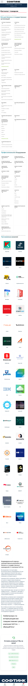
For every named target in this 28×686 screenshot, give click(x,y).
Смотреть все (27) (5, 66)
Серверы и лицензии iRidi (6, 32)
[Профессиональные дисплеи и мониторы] (20, 162)
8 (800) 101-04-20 (18, 4)
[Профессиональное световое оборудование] (7, 162)
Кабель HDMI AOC (4, 223)
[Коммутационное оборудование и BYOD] (7, 229)
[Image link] (13, 681)
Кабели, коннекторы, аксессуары (5, 219)
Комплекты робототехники (19, 48)
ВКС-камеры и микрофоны (6, 77)
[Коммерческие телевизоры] (20, 172)
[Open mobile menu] (2, 2)
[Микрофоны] (20, 116)
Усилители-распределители (6, 144)
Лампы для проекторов (18, 37)
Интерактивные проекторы (19, 27)
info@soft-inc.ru (13, 6)
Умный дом (3, 37)
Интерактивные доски (5, 50)
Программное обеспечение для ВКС (6, 80)
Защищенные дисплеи (18, 72)
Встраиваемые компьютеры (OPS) (6, 106)
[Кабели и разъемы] (20, 167)
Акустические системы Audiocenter (5, 91)
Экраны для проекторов (19, 31)
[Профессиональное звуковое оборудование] (20, 157)
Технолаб (16, 52)
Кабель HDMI (3, 221)
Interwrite (3, 134)
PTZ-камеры (3, 112)
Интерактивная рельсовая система (6, 55)
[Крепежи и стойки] (7, 172)
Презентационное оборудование (4, 73)
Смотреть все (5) (4, 138)
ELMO (2, 132)
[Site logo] (13, 1)
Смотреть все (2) (17, 39)
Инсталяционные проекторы (19, 25)
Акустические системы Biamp (7, 99)
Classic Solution (4, 124)
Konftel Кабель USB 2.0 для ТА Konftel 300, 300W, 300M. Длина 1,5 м (6, 215)
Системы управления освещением (5, 35)
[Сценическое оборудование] (7, 167)
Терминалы (3, 82)
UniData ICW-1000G (18, 186)
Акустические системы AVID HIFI (6, 97)
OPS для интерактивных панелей (6, 58)
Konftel (15, 184)
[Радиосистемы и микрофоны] (20, 86)
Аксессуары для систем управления (5, 30)
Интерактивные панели (5, 52)
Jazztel (2, 110)
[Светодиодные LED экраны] (20, 120)
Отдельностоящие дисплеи (19, 74)
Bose (15, 193)
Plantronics (16, 202)
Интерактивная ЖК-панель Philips (6, 61)
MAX (14, 667)
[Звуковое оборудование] (7, 116)
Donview (3, 128)
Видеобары (3, 75)
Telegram (14, 663)
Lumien (2, 136)
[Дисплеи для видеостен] (20, 103)
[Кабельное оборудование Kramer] (20, 207)
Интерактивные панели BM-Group (6, 48)
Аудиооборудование (5, 88)
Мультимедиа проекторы (19, 29)
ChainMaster (3, 212)
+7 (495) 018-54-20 (9, 4)
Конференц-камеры (5, 108)
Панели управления (5, 27)
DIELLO (2, 126)
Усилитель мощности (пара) (6, 146)
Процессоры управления (6, 25)
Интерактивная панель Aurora (5, 64)
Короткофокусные (17, 35)
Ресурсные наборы (18, 50)
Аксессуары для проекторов (19, 33)
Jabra (15, 195)
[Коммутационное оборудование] (7, 157)
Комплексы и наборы (18, 54)
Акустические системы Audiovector (5, 94)
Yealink (15, 179)
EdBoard (3, 130)
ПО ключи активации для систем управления (6, 40)
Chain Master (3, 210)
